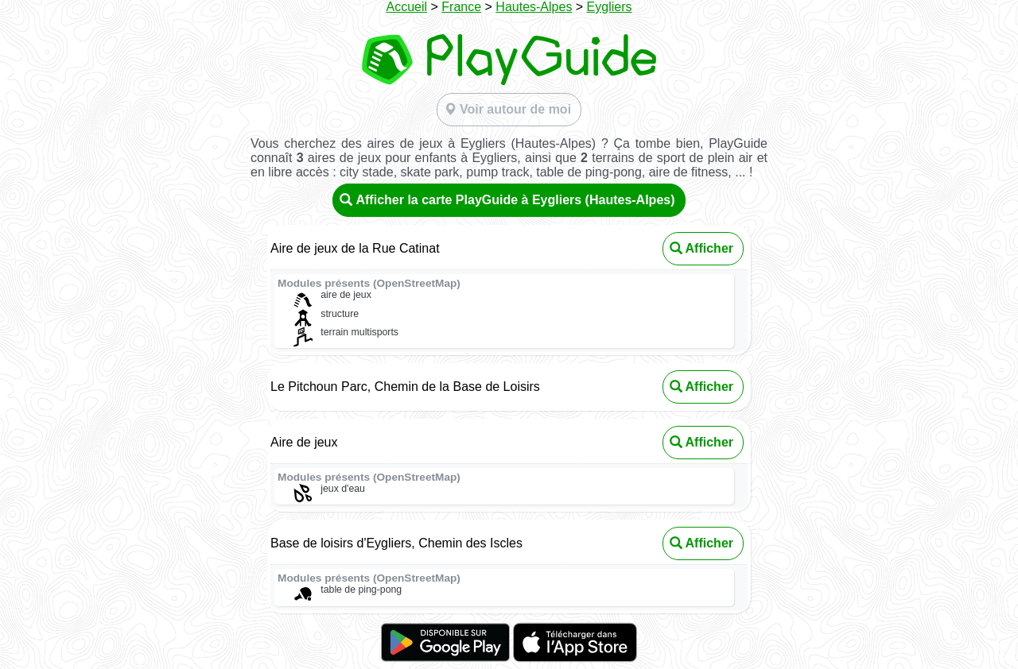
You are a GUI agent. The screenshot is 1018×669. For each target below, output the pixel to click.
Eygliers (609, 7)
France (461, 7)
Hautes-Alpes (533, 7)
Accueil (406, 7)
